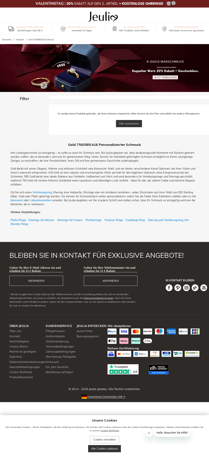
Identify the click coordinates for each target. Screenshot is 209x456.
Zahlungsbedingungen (61, 351)
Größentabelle (55, 336)
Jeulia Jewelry (97, 389)
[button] (104, 396)
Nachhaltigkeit (19, 341)
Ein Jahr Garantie (57, 367)
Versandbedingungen (60, 346)
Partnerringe (93, 220)
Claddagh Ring (135, 220)
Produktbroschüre (21, 377)
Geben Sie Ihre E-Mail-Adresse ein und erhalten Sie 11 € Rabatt (35, 269)
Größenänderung (57, 341)
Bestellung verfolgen (59, 372)
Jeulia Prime (85, 331)
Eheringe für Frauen (69, 220)
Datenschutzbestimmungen (98, 298)
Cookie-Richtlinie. (110, 430)
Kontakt (14, 336)
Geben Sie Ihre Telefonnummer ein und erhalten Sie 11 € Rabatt (109, 269)
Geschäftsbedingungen (24, 367)
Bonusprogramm (88, 336)
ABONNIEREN (36, 280)
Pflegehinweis (55, 331)
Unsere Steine (18, 346)
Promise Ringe (114, 220)
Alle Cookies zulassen (104, 448)
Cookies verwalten (104, 439)
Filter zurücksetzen (129, 123)
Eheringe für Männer (41, 220)
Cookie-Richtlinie (20, 372)
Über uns (15, 331)
